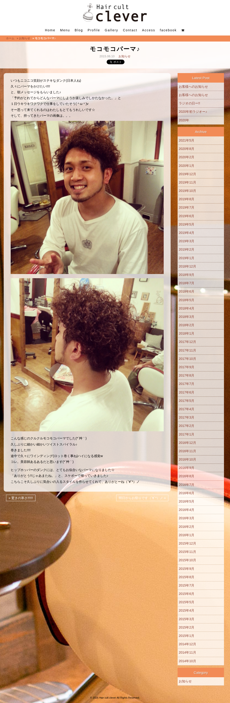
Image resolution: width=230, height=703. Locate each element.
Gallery (111, 30)
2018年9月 (186, 275)
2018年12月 (187, 266)
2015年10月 (187, 560)
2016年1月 (186, 535)
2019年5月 (186, 224)
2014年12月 (187, 644)
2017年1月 (186, 434)
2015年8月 (186, 577)
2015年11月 (187, 552)
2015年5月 (186, 602)
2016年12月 (187, 443)
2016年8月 (186, 476)
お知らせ (124, 56)
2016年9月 (186, 468)
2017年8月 (186, 375)
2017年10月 (187, 359)
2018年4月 (186, 308)
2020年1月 (186, 166)
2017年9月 (186, 367)
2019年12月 (187, 174)
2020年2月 (186, 157)
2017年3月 (186, 417)
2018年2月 (186, 325)
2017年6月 (186, 392)
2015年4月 (186, 610)
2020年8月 (186, 149)
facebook (168, 30)
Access (148, 30)
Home (50, 30)
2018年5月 (186, 300)
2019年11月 (187, 182)
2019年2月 (186, 249)
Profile (94, 30)
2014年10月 (187, 661)
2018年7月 (186, 283)
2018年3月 (186, 317)
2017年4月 (186, 409)
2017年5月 (186, 401)
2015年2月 (186, 627)
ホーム (10, 38)
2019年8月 (186, 199)
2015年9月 (186, 569)
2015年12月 (187, 543)
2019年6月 (186, 216)
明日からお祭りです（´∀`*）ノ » (142, 498)
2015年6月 (186, 594)
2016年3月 (186, 518)
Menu (65, 30)
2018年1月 (186, 333)
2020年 (184, 120)
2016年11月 (187, 451)
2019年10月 (187, 191)
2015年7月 (186, 585)
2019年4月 (186, 233)
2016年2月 (186, 527)
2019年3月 (186, 241)
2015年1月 (186, 636)
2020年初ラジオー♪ (193, 111)
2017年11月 (187, 350)
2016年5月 (186, 501)
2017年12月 (187, 342)
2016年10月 (187, 459)
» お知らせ (23, 38)
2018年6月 (186, 291)
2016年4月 (186, 510)
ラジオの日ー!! (189, 103)
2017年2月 (186, 426)
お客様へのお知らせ (193, 86)
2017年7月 (186, 384)
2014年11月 (187, 652)
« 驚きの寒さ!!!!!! (21, 498)
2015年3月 (186, 619)
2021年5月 (186, 140)
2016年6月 (186, 493)
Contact (130, 30)
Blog (79, 30)
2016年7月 (186, 485)
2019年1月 (186, 258)
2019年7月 (186, 207)
